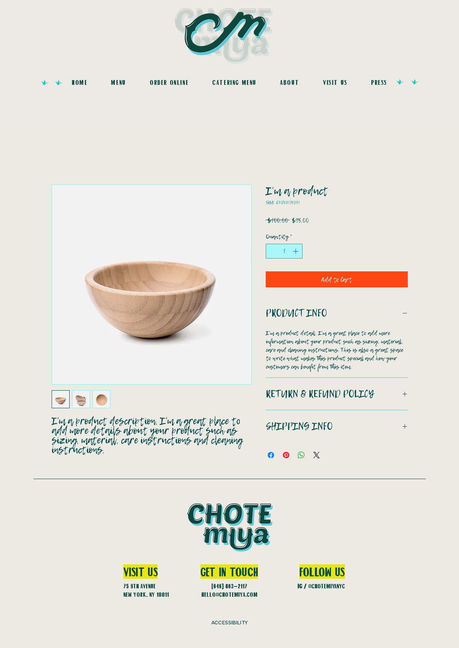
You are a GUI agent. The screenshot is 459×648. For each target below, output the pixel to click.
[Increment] (296, 251)
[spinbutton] (284, 251)
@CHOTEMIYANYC (326, 586)
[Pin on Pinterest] (286, 455)
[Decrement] (272, 251)
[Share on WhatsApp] (301, 455)
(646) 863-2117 (229, 586)
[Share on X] (316, 455)
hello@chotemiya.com (229, 594)
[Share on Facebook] (271, 455)
